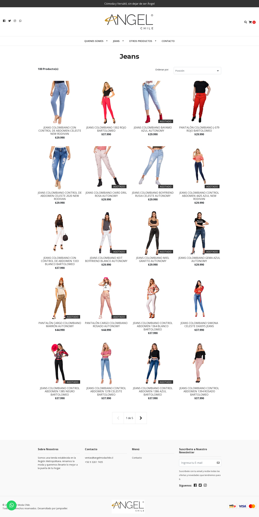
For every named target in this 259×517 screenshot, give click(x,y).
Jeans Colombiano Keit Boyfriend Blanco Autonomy (106, 259)
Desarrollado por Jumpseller (52, 508)
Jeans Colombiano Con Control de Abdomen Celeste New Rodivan (59, 131)
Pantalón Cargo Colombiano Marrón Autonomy (59, 324)
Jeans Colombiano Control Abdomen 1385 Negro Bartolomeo (60, 391)
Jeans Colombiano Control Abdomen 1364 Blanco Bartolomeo (153, 326)
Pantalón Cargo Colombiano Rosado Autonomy (106, 324)
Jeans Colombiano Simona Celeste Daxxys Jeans (199, 324)
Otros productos (140, 41)
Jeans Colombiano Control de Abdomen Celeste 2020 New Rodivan (60, 196)
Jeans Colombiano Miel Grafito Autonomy (152, 259)
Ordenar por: (162, 69)
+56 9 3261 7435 (94, 462)
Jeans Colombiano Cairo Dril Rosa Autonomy (106, 194)
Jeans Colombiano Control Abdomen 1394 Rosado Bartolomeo (199, 391)
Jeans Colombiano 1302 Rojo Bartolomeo (106, 129)
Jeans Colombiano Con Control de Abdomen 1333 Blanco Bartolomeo (60, 261)
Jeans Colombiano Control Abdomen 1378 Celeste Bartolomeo (106, 391)
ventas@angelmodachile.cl (99, 457)
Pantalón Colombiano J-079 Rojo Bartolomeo (199, 129)
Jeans (116, 41)
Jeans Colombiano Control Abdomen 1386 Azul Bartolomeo (153, 391)
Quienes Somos (93, 41)
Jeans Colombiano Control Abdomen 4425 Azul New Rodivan (199, 196)
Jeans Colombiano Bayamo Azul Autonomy (153, 129)
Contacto (168, 41)
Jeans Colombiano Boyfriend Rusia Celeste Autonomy (153, 194)
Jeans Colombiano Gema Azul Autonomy (199, 259)
